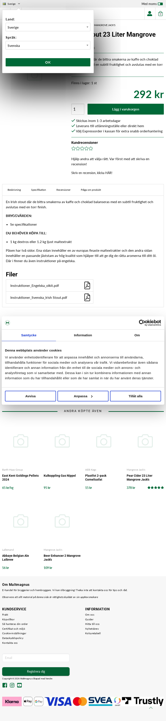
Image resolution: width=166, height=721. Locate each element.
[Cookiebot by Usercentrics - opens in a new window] (142, 323)
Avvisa (30, 396)
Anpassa (83, 396)
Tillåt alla (135, 396)
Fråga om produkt (91, 189)
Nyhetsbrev (92, 628)
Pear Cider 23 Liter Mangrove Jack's (139, 477)
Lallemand (8, 549)
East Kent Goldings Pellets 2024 (20, 477)
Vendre (49, 678)
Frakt (5, 614)
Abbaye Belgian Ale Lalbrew (15, 557)
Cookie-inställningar (14, 633)
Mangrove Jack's (136, 469)
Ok (48, 62)
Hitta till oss (92, 624)
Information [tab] (83, 335)
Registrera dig (36, 671)
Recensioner (63, 189)
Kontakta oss (10, 642)
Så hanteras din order (15, 624)
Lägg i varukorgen (125, 109)
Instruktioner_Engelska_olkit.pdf (50, 285)
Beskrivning (14, 189)
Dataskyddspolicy (12, 638)
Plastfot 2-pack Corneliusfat (95, 477)
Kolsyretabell (93, 633)
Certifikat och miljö (13, 628)
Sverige (12, 3)
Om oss (89, 614)
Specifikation (38, 189)
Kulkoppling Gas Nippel (60, 475)
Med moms (152, 5)
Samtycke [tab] (29, 335)
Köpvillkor (8, 619)
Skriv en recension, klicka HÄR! (91, 173)
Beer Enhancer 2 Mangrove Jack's (62, 557)
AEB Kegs (90, 469)
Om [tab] (137, 335)
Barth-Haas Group (12, 469)
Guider (89, 619)
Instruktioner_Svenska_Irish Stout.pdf (50, 297)
